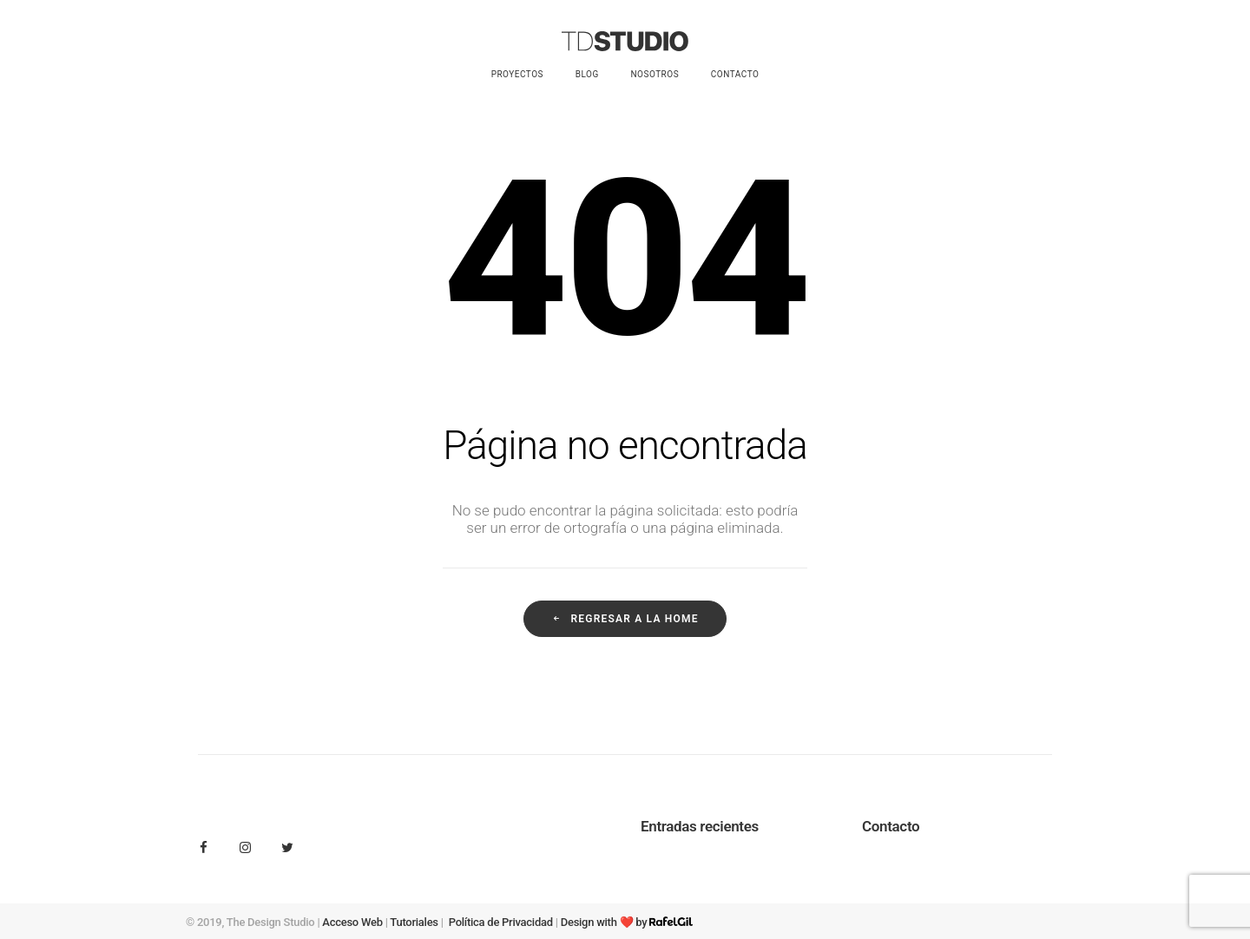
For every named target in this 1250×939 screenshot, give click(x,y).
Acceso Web (352, 922)
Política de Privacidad (501, 922)
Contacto (735, 74)
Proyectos (517, 74)
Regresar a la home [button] (624, 619)
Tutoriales (414, 922)
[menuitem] (523, 74)
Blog (587, 74)
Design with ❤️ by (627, 922)
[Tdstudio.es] (625, 41)
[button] (203, 849)
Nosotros (654, 74)
